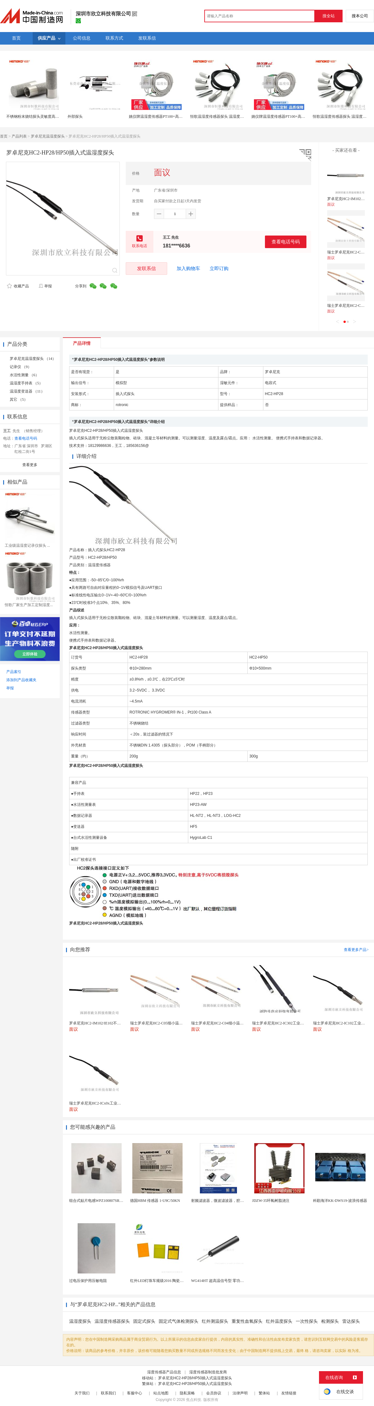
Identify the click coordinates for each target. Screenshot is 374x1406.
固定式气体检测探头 (178, 1321)
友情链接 (288, 1393)
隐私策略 (187, 1393)
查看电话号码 (286, 241)
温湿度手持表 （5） (26, 383)
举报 (45, 286)
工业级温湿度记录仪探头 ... (27, 545)
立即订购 (219, 268)
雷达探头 (351, 1321)
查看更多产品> (356, 949)
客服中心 (134, 1393)
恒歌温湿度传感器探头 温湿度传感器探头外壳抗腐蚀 (234, 116)
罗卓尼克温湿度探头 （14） (33, 358)
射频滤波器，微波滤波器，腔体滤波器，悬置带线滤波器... (239, 1200)
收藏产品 (18, 286)
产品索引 (13, 672)
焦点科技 (193, 1400)
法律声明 (240, 1393)
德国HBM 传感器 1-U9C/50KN (155, 1200)
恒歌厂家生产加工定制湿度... (29, 605)
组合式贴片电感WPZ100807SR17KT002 (101, 1200)
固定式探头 (144, 1321)
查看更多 (29, 465)
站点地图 (160, 1393)
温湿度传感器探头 (112, 1321)
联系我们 (108, 1393)
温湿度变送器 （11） (27, 391)
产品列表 (19, 136)
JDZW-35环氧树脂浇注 (270, 1200)
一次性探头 (307, 1321)
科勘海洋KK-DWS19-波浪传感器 (340, 1200)
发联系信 (146, 268)
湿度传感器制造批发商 (208, 1372)
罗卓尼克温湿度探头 (48, 136)
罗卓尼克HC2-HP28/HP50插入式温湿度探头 (195, 1378)
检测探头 (330, 1321)
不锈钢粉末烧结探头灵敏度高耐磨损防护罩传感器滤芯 (51, 116)
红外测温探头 (215, 1321)
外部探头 (75, 116)
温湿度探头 (80, 1321)
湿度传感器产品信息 (164, 1372)
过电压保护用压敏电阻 (88, 1280)
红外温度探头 (279, 1321)
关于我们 (82, 1393)
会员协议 (213, 1393)
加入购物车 (188, 268)
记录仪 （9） (20, 367)
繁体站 (264, 1393)
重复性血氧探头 (247, 1321)
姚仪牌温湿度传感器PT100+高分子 (157, 116)
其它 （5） (19, 399)
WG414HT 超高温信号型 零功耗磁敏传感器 (227, 1280)
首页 (4, 136)
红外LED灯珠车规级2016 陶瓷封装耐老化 (164, 1280)
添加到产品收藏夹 (21, 680)
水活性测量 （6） (24, 375)
